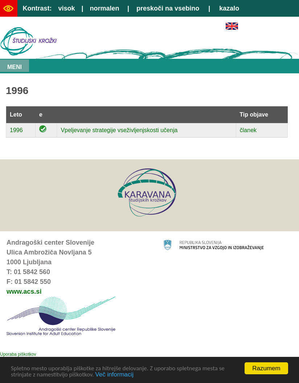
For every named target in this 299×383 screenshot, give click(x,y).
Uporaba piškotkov (18, 354)
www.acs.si (24, 291)
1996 (16, 130)
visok (66, 8)
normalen (104, 8)
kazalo (229, 8)
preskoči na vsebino (167, 8)
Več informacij (114, 374)
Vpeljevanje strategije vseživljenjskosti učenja (119, 130)
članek (248, 130)
